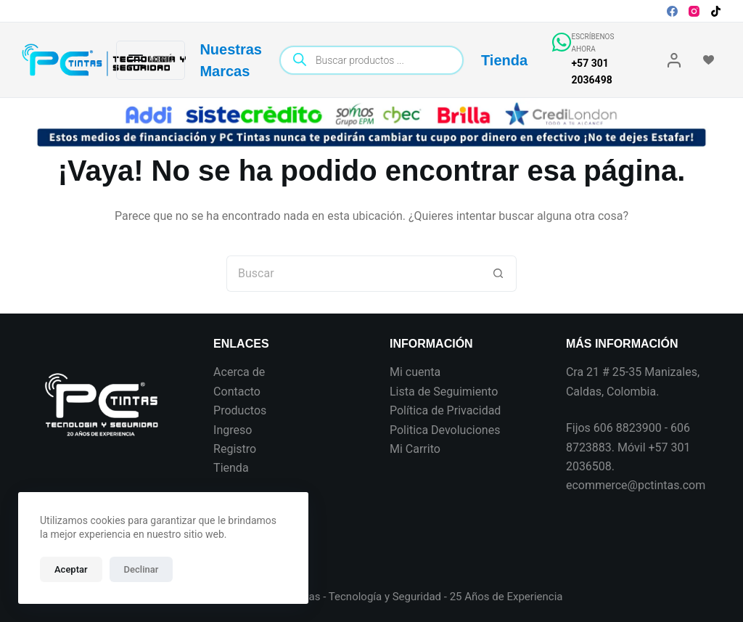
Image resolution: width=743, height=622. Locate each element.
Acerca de (239, 372)
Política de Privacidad (445, 410)
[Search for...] (353, 273)
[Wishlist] (708, 59)
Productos (239, 410)
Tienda (504, 60)
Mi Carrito (415, 449)
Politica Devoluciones (445, 430)
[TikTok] (715, 11)
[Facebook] (672, 11)
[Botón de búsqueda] (498, 273)
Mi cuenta (415, 372)
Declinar (141, 569)
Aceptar (71, 569)
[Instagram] (694, 11)
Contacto (236, 391)
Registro (234, 449)
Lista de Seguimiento (444, 391)
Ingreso (232, 430)
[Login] (674, 60)
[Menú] (151, 60)
